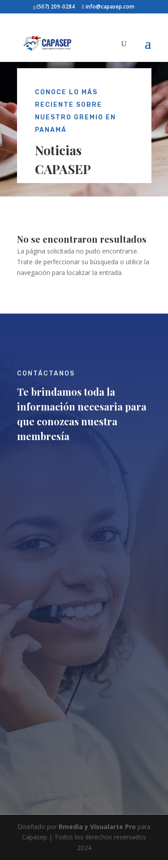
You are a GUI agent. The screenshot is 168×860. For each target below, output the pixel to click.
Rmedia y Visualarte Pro (97, 826)
